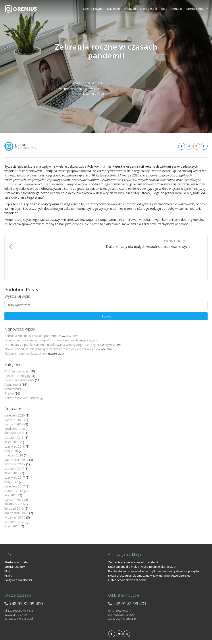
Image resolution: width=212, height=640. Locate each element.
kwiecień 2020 (14, 393)
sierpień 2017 (14, 446)
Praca (8, 553)
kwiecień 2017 (14, 464)
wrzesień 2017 (14, 442)
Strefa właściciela (16, 540)
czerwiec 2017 (14, 455)
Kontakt (177, 9)
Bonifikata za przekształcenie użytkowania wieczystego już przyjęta (52, 322)
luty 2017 (10, 473)
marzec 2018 (13, 433)
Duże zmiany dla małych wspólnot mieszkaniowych (41, 318)
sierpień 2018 (14, 415)
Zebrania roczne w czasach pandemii (30, 313)
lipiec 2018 (11, 420)
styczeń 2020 (13, 397)
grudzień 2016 (14, 482)
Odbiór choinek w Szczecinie (24, 331)
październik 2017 (16, 437)
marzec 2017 (13, 468)
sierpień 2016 (14, 499)
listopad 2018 (14, 411)
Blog (164, 9)
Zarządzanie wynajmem (21, 376)
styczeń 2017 (13, 477)
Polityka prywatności (18, 558)
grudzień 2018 (14, 406)
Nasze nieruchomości (121, 9)
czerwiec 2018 (14, 424)
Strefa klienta (197, 9)
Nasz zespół (148, 9)
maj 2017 (11, 460)
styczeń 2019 (13, 402)
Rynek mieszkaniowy (19, 358)
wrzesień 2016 (14, 495)
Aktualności (12, 362)
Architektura (13, 367)
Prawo (9, 371)
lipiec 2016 (11, 504)
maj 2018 (11, 429)
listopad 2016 (14, 486)
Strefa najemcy (14, 544)
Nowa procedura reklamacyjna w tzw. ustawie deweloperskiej (48, 327)
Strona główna (93, 9)
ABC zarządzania (16, 349)
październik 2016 (16, 491)
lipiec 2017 (11, 451)
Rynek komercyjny (17, 353)
